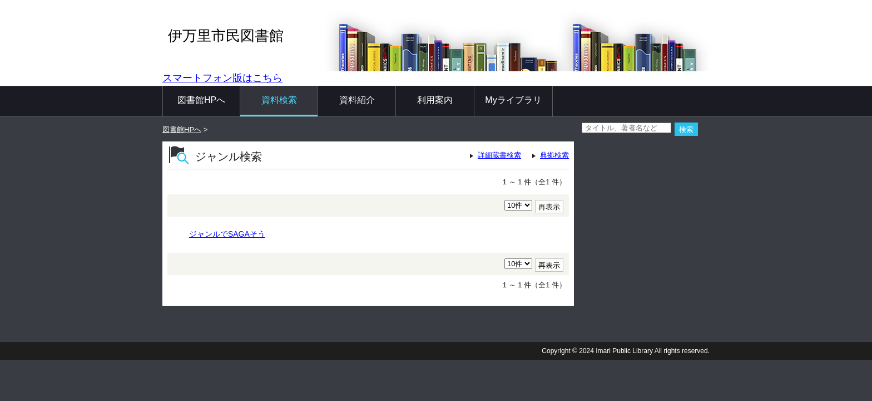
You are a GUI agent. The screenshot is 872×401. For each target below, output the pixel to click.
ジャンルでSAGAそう (227, 233)
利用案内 (435, 100)
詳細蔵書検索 (499, 155)
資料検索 (279, 100)
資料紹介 (357, 100)
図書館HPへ (201, 100)
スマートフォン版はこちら (222, 78)
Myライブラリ (513, 100)
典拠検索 (554, 155)
